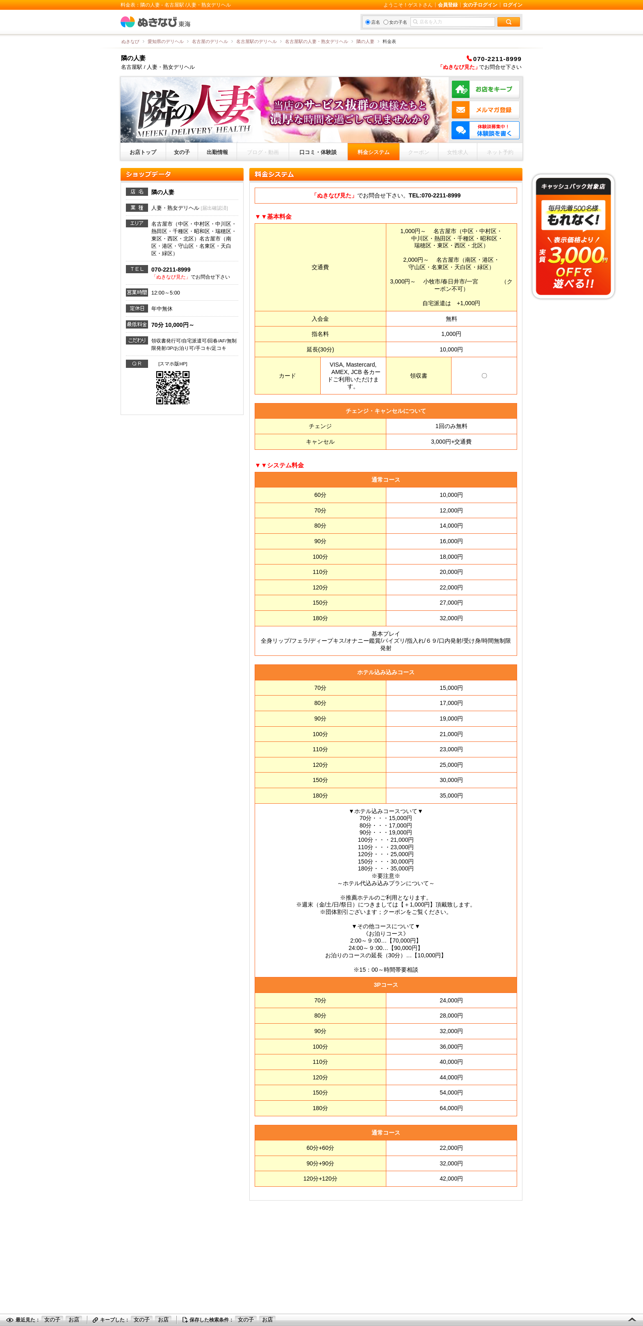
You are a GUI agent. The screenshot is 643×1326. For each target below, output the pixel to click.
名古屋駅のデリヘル (256, 41)
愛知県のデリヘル (166, 41)
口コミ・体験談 (318, 152)
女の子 (182, 152)
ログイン (512, 5)
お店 (73, 1320)
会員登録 (448, 5)
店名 (372, 22)
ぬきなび (130, 41)
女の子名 (395, 22)
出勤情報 (217, 152)
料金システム (374, 152)
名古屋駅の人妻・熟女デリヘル (316, 41)
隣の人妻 (365, 41)
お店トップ (143, 152)
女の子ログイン (480, 5)
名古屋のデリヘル (210, 41)
